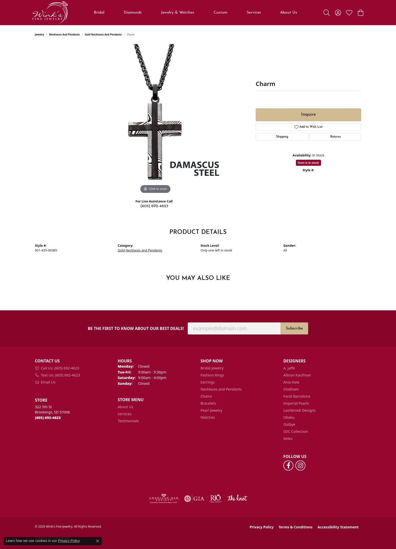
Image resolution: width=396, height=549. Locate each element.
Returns (335, 136)
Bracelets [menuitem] (208, 403)
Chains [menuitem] (206, 396)
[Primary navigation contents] (195, 12)
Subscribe (294, 328)
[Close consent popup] (97, 540)
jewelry (39, 34)
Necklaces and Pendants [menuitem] (221, 389)
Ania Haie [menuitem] (291, 382)
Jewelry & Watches (177, 13)
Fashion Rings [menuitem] (212, 375)
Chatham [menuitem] (291, 389)
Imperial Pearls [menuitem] (296, 403)
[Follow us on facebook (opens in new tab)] (288, 465)
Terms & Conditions (295, 527)
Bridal (99, 13)
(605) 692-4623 (154, 206)
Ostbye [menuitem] (289, 424)
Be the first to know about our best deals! (136, 328)
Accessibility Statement (338, 527)
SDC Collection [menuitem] (295, 431)
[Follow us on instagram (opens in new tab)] (300, 465)
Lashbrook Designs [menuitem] (299, 410)
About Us (288, 13)
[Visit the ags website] (163, 498)
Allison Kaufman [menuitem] (297, 375)
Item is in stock (308, 162)
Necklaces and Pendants (64, 34)
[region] (155, 119)
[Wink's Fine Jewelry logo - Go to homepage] (50, 12)
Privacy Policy (262, 527)
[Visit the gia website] (194, 498)
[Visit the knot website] (237, 498)
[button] (326, 13)
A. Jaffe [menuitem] (289, 368)
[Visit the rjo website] (215, 498)
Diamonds (133, 13)
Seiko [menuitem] (287, 438)
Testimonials (128, 420)
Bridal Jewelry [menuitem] (212, 368)
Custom (220, 13)
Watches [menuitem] (208, 417)
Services (254, 13)
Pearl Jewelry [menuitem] (211, 410)
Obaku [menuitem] (289, 417)
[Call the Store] (48, 417)
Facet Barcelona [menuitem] (296, 396)
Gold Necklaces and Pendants (103, 34)
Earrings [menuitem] (208, 382)
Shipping (282, 136)
